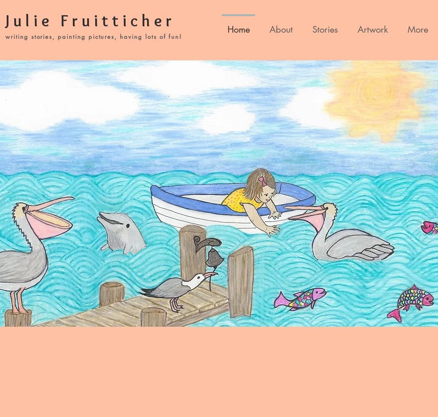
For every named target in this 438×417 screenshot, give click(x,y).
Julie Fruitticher (90, 20)
